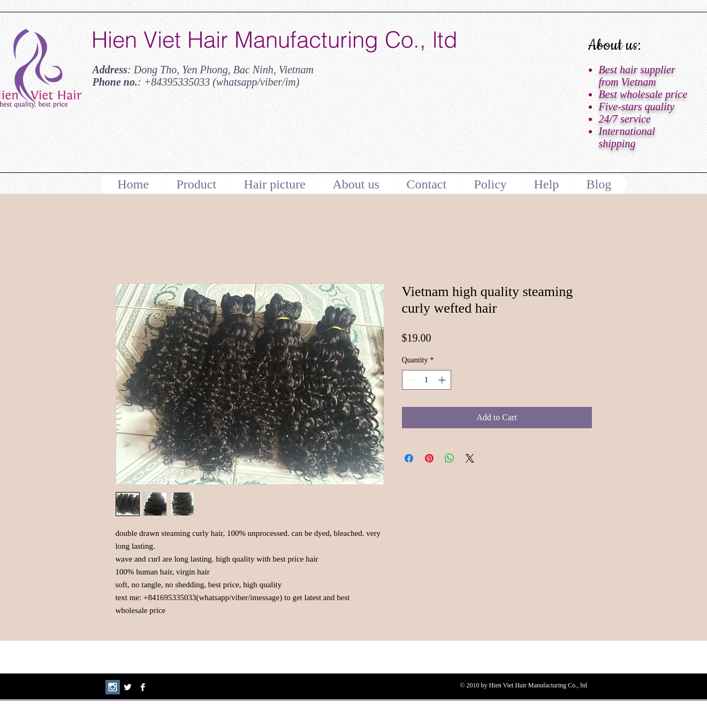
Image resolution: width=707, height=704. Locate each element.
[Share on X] (469, 458)
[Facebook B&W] (142, 687)
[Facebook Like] (158, 135)
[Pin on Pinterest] (429, 458)
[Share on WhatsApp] (449, 458)
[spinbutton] (426, 379)
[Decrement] (410, 379)
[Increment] (443, 379)
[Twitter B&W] (127, 687)
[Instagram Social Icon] (112, 687)
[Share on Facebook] (408, 458)
